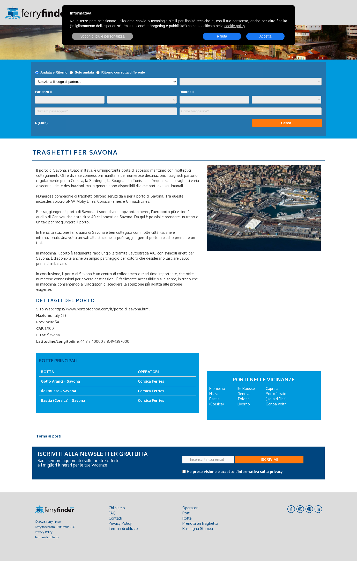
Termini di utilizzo (46, 537)
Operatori (190, 508)
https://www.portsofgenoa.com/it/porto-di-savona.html (102, 309)
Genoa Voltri (276, 404)
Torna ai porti (48, 436)
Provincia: (45, 322)
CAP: (40, 328)
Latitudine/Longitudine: (57, 341)
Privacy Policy (44, 532)
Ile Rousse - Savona (58, 391)
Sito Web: (45, 309)
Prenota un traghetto (200, 523)
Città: (41, 335)
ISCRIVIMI (269, 459)
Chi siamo (117, 508)
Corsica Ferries (151, 381)
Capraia (272, 388)
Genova (243, 393)
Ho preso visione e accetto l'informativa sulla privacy (235, 471)
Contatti (115, 518)
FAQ (112, 513)
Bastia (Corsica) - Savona (63, 400)
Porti (186, 513)
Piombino (217, 388)
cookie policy (234, 26)
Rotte (187, 518)
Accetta (265, 36)
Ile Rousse (246, 388)
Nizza (213, 393)
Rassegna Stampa (197, 528)
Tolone (243, 399)
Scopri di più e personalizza (102, 36)
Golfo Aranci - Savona (60, 381)
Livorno (243, 404)
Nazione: (44, 315)
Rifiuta (222, 36)
